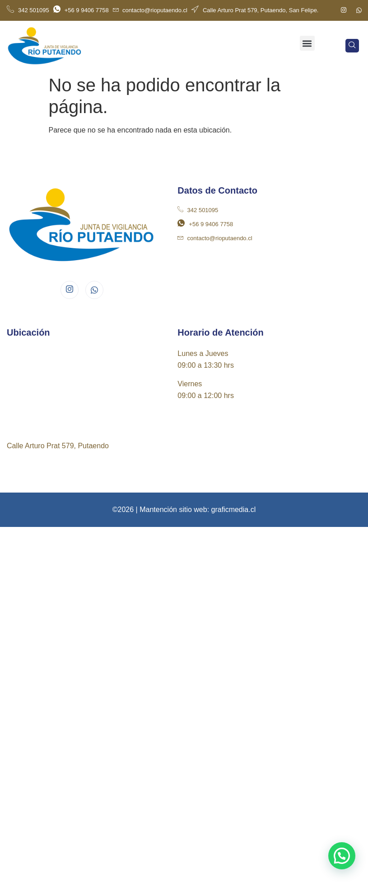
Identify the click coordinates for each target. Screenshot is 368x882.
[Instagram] (343, 10)
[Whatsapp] (359, 10)
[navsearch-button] (352, 45)
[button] (307, 43)
